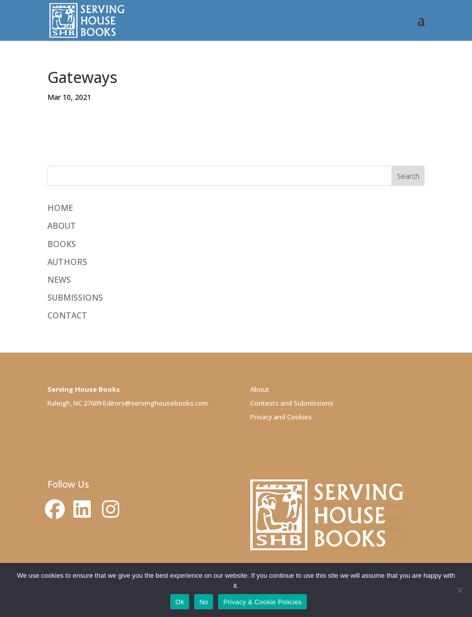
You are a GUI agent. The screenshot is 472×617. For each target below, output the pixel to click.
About (259, 389)
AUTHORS (67, 261)
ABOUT (61, 225)
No (203, 602)
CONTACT (67, 315)
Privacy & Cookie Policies (262, 602)
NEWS (59, 279)
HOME (60, 207)
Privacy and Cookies (281, 416)
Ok (179, 602)
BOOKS (61, 244)
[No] (459, 590)
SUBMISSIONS (75, 297)
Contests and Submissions (291, 403)
